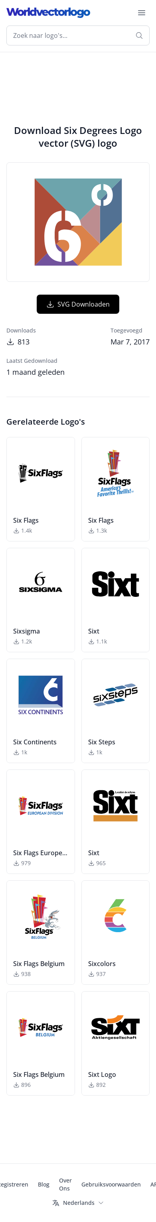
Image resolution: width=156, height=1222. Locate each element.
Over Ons (65, 1184)
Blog (43, 1184)
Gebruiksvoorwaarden (111, 1184)
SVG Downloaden (78, 304)
